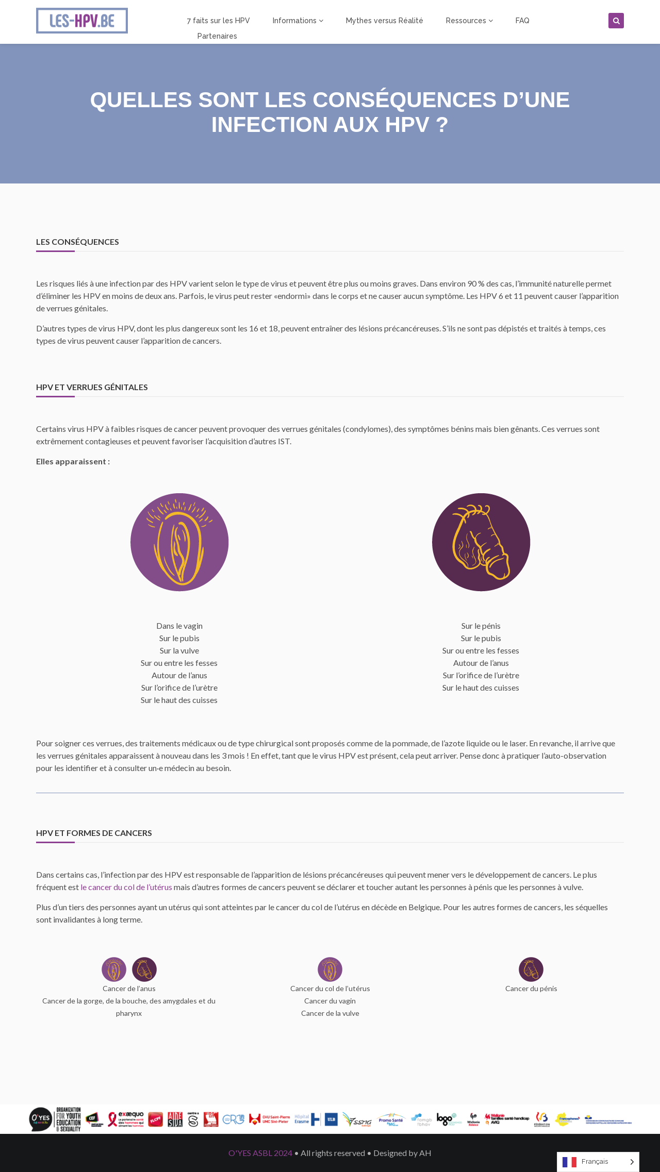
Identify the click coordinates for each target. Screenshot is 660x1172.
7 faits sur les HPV (218, 20)
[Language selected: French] (598, 1162)
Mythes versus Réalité (384, 20)
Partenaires (217, 36)
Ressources (469, 20)
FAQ (523, 20)
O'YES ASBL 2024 (260, 1153)
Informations (298, 20)
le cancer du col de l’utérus (126, 887)
